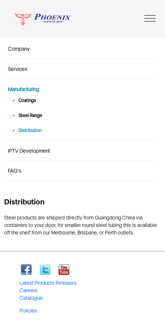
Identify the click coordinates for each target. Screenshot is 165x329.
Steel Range (30, 115)
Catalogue (31, 298)
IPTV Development (29, 151)
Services (17, 69)
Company (19, 49)
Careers (29, 290)
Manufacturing (23, 89)
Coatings (27, 100)
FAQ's (14, 171)
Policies (28, 311)
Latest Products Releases (48, 283)
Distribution (29, 130)
